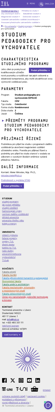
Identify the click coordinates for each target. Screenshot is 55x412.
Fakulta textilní (9, 275)
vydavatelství (8, 257)
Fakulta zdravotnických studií (16, 293)
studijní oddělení (10, 208)
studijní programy (10, 201)
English (49, 4)
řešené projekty (9, 238)
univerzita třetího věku (13, 220)
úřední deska (8, 244)
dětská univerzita (10, 217)
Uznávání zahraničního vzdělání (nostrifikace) (19, 20)
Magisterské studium (9, 17)
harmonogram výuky (12, 211)
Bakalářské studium (31, 14)
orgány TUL (8, 241)
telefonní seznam (10, 325)
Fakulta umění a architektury (15, 284)
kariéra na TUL (9, 247)
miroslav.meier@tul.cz (11, 175)
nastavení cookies (36, 396)
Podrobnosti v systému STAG (15, 180)
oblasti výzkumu (10, 235)
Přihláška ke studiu (29, 11)
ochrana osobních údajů (13, 396)
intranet (47, 390)
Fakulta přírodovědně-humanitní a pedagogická (25, 278)
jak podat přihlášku (11, 204)
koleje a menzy (9, 223)
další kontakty (11, 334)
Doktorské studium (30, 17)
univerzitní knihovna (11, 254)
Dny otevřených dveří (10, 14)
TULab (5, 260)
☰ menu (31, 3)
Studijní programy (9, 11)
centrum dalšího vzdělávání (15, 214)
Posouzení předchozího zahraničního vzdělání (20, 23)
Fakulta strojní (9, 271)
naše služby (8, 251)
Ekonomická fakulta (11, 281)
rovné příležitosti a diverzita (15, 402)
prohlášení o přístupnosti (14, 399)
